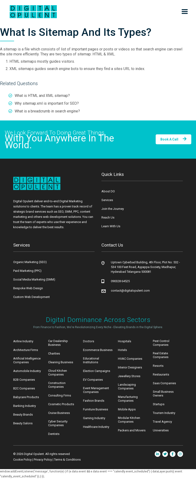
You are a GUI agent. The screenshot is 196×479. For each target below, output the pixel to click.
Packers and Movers (132, 430)
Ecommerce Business (98, 350)
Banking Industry (24, 406)
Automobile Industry (27, 371)
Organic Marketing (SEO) (30, 262)
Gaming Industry (94, 418)
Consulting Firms (59, 395)
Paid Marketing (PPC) (27, 271)
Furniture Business (95, 409)
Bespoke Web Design (28, 288)
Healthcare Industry (96, 427)
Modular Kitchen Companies (129, 419)
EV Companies (93, 379)
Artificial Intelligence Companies (27, 360)
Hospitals (124, 341)
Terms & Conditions (67, 459)
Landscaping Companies (127, 386)
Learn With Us (110, 226)
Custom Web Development (31, 297)
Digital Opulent (34, 454)
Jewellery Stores (129, 376)
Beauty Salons (23, 423)
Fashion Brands (93, 400)
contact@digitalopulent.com (130, 290)
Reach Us (107, 217)
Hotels (122, 350)
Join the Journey (112, 209)
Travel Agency (162, 421)
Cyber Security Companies (57, 423)
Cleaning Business (60, 362)
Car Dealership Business (58, 343)
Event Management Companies (96, 390)
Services (107, 200)
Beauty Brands (23, 414)
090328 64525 (120, 281)
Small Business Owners (163, 393)
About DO (108, 191)
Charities (54, 353)
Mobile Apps (127, 409)
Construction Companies (57, 384)
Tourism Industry (164, 413)
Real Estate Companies (160, 355)
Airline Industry (23, 341)
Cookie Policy (22, 459)
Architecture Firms (25, 350)
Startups (158, 404)
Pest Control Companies (161, 343)
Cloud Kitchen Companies (57, 372)
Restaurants (161, 374)
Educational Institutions (91, 360)
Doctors (88, 341)
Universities (161, 430)
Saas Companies (164, 383)
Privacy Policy (43, 459)
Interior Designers (130, 367)
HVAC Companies (130, 358)
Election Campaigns (96, 371)
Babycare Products (26, 397)
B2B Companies (24, 379)
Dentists (53, 434)
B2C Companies (24, 388)
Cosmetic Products (61, 404)
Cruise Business (59, 413)
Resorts (158, 366)
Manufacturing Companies (128, 398)
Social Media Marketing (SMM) (34, 279)
